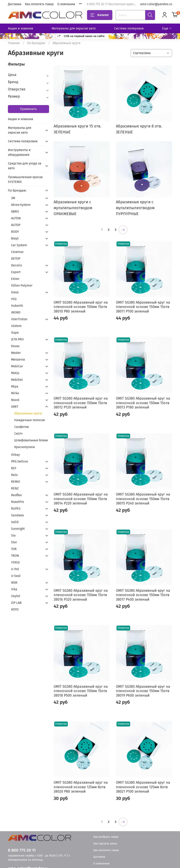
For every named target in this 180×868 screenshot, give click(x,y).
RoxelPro (17, 502)
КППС (15, 609)
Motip (15, 373)
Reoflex (16, 495)
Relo (14, 475)
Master (16, 353)
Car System (19, 245)
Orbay (15, 455)
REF (13, 468)
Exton (15, 279)
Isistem (16, 326)
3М (13, 198)
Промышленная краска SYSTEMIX (25, 179)
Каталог (99, 15)
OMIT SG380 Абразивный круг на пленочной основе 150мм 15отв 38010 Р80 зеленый (81, 306)
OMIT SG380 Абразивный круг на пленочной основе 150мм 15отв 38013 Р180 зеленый (143, 402)
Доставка (14, 4)
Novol (15, 400)
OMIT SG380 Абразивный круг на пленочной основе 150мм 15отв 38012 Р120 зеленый (81, 402)
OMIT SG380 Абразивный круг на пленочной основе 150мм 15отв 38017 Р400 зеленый (143, 595)
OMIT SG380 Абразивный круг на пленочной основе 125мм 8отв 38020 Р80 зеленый (81, 787)
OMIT (14, 406)
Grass (15, 292)
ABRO (15, 211)
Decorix (16, 265)
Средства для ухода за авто (24, 165)
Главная (14, 43)
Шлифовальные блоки (31, 440)
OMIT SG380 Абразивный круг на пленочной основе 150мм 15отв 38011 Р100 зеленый (143, 306)
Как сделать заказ (105, 843)
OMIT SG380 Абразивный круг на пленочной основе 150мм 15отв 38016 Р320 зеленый (81, 595)
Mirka (15, 393)
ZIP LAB (16, 603)
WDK (14, 582)
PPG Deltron (19, 461)
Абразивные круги (28, 413)
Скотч (18, 433)
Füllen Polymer (21, 285)
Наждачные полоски (29, 420)
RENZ (15, 488)
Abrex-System (21, 205)
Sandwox (17, 515)
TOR (14, 549)
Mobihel (17, 380)
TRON (15, 555)
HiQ (13, 299)
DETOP (15, 258)
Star (14, 542)
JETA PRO (17, 339)
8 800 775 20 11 (22, 850)
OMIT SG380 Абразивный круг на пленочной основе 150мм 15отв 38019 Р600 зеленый (143, 691)
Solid (15, 522)
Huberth (17, 306)
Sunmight (18, 529)
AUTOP (15, 225)
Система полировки (129, 28)
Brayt (15, 238)
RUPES (16, 508)
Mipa (14, 386)
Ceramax (17, 252)
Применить (28, 109)
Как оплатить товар (39, 4)
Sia (13, 535)
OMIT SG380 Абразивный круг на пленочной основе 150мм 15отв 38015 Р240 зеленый (143, 498)
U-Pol (15, 569)
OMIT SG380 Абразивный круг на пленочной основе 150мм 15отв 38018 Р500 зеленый (81, 691)
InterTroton (19, 319)
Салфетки (21, 427)
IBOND (15, 312)
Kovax (15, 346)
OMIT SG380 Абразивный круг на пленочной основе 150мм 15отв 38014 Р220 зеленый (81, 498)
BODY (15, 232)
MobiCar (17, 366)
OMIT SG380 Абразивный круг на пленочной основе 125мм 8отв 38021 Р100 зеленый (143, 787)
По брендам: (36, 43)
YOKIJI (15, 562)
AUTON (16, 218)
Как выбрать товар (105, 837)
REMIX (15, 481)
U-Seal (16, 576)
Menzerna (18, 359)
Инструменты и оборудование (19, 152)
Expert (16, 272)
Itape (15, 332)
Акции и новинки (20, 28)
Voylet (15, 596)
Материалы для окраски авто (74, 28)
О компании (66, 4)
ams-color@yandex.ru (156, 4)
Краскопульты (24, 447)
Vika (14, 589)
